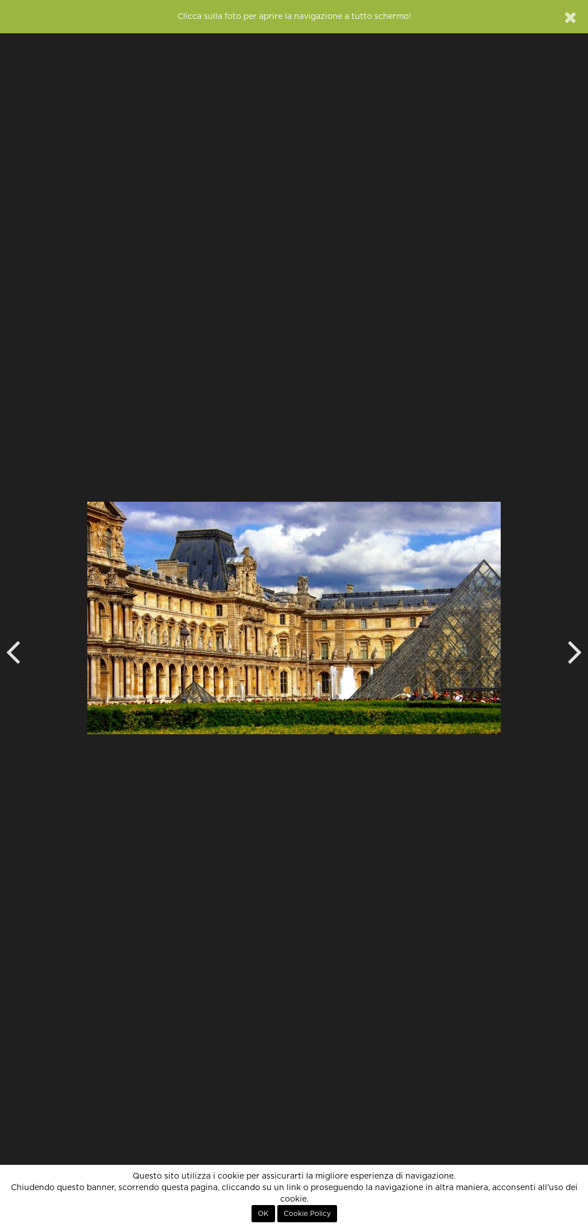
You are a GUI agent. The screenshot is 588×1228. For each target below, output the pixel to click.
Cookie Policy (307, 1213)
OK (263, 1213)
